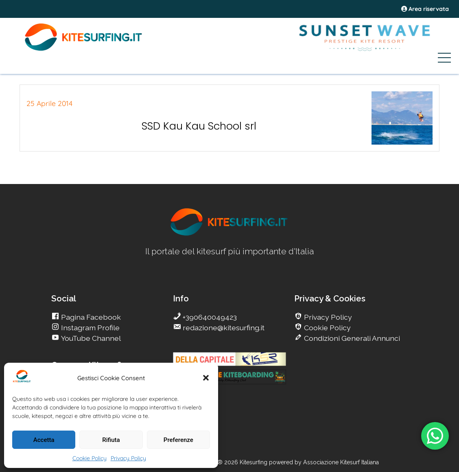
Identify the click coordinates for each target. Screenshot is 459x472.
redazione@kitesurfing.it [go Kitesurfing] (222, 327)
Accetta (44, 440)
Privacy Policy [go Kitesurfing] (327, 317)
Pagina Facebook (90, 317)
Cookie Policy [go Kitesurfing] (326, 327)
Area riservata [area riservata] (425, 9)
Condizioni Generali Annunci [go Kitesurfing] (351, 338)
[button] (206, 378)
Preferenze (178, 440)
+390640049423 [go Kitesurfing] (209, 317)
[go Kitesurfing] (229, 234)
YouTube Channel (90, 338)
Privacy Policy (128, 458)
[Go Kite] (84, 49)
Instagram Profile (89, 327)
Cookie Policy (89, 458)
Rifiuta (111, 440)
